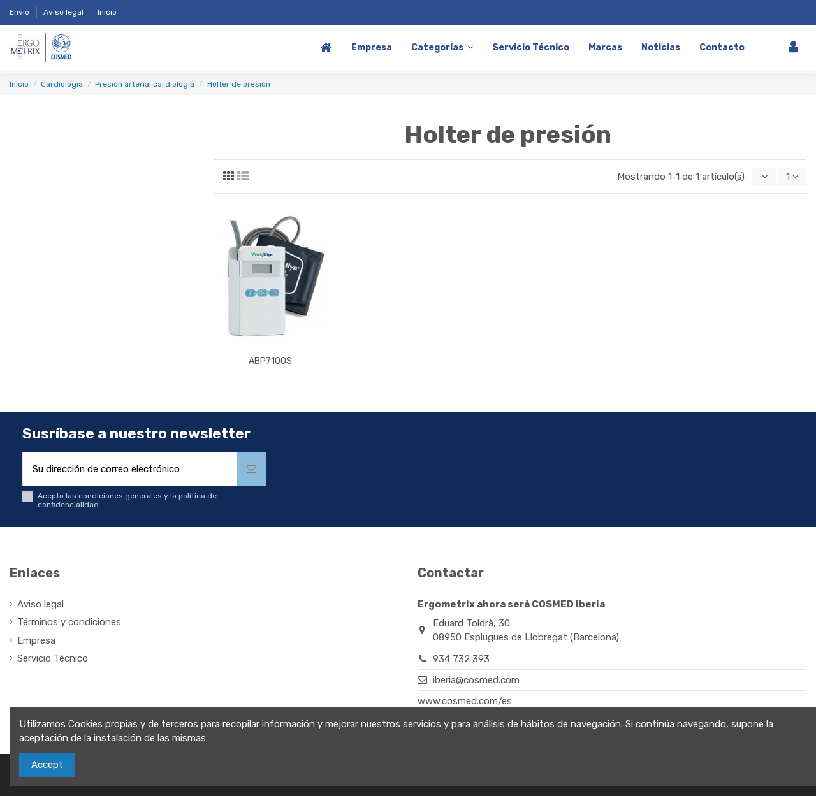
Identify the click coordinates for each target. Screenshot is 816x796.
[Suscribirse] (251, 469)
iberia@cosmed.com (476, 680)
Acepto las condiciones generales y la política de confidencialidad (127, 500)
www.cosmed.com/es (465, 701)
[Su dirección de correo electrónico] (130, 469)
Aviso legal (64, 12)
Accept (47, 765)
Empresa (36, 640)
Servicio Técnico (52, 659)
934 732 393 (461, 659)
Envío (20, 12)
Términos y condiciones (69, 622)
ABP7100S (270, 361)
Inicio (107, 12)
